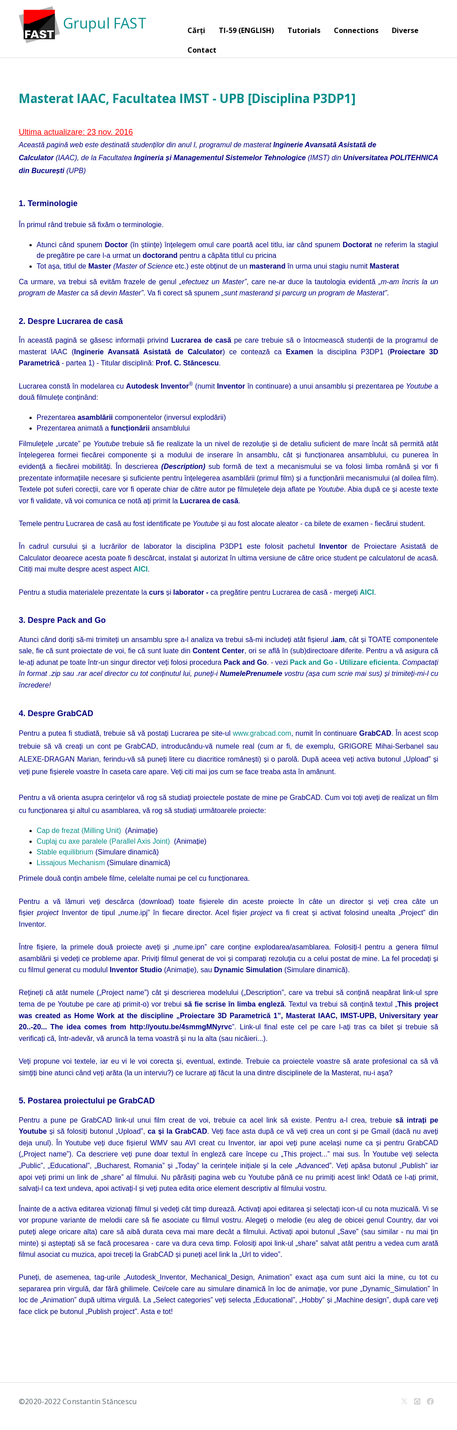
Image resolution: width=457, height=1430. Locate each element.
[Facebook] (430, 1401)
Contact (201, 50)
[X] (404, 1401)
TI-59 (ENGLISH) (246, 30)
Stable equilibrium (65, 852)
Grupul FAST (82, 23)
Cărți (196, 30)
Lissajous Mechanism (71, 862)
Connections (356, 30)
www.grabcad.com (262, 733)
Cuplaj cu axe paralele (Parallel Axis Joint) (103, 841)
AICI (367, 592)
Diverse (405, 30)
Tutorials (303, 30)
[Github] (417, 1401)
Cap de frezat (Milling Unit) (79, 830)
